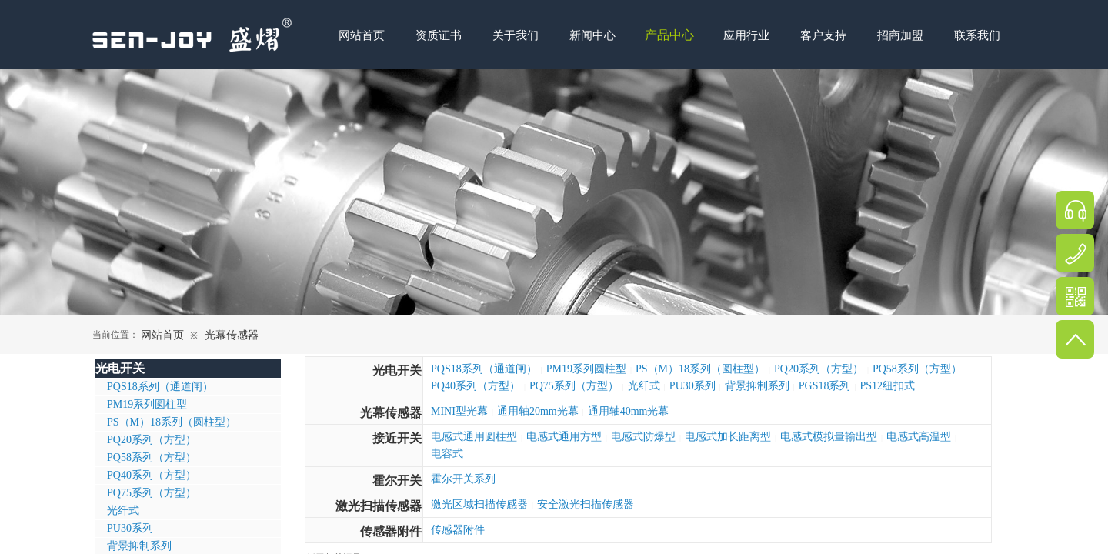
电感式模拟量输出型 (828, 436)
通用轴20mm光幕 (538, 411)
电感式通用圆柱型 (474, 436)
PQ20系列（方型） (818, 369)
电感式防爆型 (643, 436)
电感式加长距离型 (728, 436)
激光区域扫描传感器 (479, 504)
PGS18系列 (825, 386)
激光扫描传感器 (378, 505)
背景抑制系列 (757, 386)
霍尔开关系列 (463, 479)
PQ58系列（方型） (917, 369)
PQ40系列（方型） (475, 386)
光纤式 (644, 386)
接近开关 (397, 438)
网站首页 (162, 335)
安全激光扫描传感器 (585, 504)
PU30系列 (692, 386)
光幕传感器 (232, 335)
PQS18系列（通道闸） (484, 369)
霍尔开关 (397, 480)
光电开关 (397, 370)
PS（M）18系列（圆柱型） (700, 369)
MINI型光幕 (459, 411)
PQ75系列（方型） (574, 386)
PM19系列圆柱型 (586, 369)
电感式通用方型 (564, 436)
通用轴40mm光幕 (628, 411)
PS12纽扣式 (888, 386)
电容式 (447, 453)
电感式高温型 (918, 436)
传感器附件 (391, 531)
